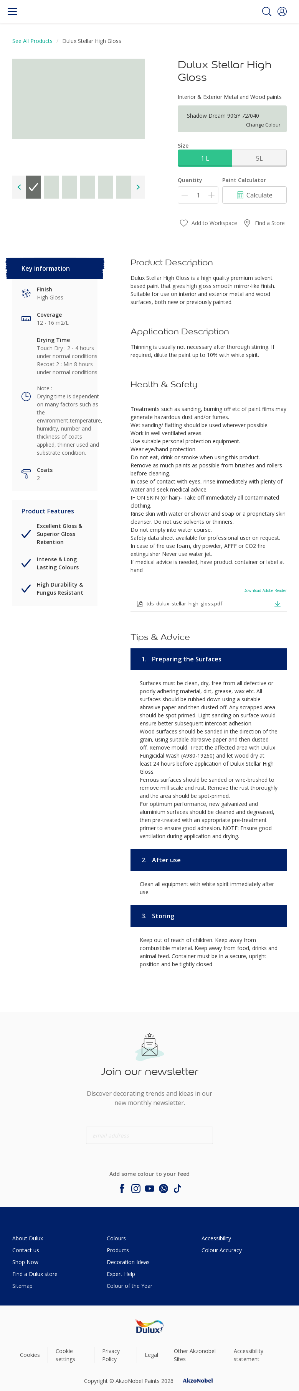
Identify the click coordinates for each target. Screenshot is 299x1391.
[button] (282, 11)
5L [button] (259, 158)
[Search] (266, 11)
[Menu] (12, 11)
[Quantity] (198, 195)
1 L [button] (205, 158)
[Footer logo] (149, 1326)
